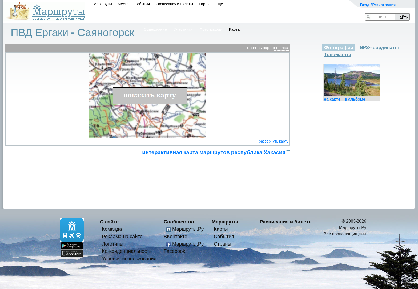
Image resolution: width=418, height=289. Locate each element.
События (142, 4)
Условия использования (129, 258)
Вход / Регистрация (378, 5)
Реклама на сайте (122, 236)
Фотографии (210, 29)
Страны (222, 244)
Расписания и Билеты (174, 4)
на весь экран (260, 47)
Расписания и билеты (286, 222)
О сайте (109, 222)
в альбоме (355, 99)
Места (123, 4)
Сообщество (179, 222)
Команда (112, 229)
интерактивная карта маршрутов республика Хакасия (214, 152)
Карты (204, 4)
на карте (332, 99)
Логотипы (112, 244)
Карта (234, 29)
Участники (183, 29)
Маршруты (102, 4)
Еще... (220, 4)
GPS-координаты (379, 47)
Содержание (155, 29)
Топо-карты (337, 54)
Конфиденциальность (127, 251)
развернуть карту (273, 141)
